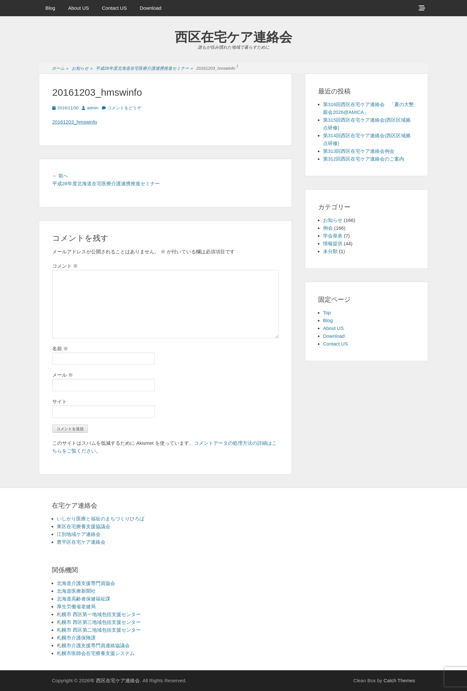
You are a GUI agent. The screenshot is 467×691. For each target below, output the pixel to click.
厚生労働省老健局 (76, 606)
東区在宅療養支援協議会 (83, 526)
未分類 (330, 251)
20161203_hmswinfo (74, 122)
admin (92, 107)
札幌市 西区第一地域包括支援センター (99, 614)
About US (78, 8)
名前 (60, 348)
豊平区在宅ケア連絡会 (81, 542)
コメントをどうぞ (124, 107)
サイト (59, 401)
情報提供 (332, 243)
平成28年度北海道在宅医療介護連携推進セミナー (144, 68)
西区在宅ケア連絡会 (233, 37)
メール (62, 375)
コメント (65, 266)
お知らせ (82, 68)
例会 (328, 228)
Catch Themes (399, 680)
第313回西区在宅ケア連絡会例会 (358, 151)
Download (151, 8)
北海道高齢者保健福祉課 (83, 598)
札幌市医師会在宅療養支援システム (96, 653)
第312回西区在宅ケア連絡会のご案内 (363, 159)
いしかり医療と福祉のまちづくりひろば (100, 518)
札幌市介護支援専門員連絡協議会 (93, 645)
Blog (50, 8)
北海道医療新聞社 (76, 591)
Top (327, 312)
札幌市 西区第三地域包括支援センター (99, 622)
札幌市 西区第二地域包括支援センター (99, 630)
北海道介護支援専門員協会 (86, 583)
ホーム (60, 68)
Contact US (114, 8)
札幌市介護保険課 (76, 637)
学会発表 (332, 235)
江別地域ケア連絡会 (79, 534)
